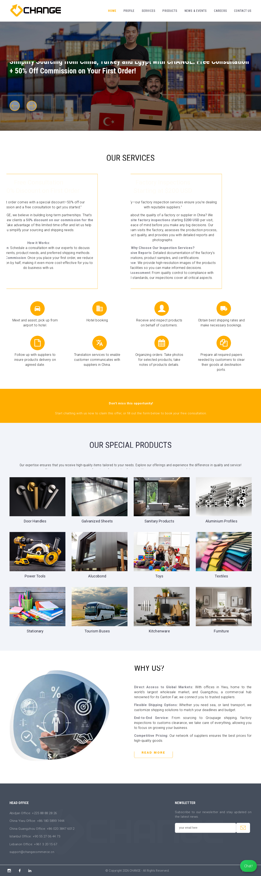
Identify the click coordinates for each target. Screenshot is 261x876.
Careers (220, 10)
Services (148, 10)
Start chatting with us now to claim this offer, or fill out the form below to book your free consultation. (131, 413)
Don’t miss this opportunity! (131, 403)
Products (169, 10)
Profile (129, 10)
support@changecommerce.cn (33, 852)
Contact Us (242, 10)
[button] (15, 106)
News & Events (196, 10)
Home (112, 10)
